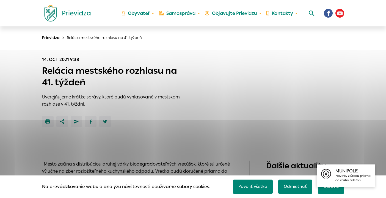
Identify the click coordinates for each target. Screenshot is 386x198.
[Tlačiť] (48, 121)
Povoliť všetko (250, 186)
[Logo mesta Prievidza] (65, 15)
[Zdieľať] (62, 121)
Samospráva (179, 15)
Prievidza (51, 37)
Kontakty (279, 15)
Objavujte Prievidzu (232, 15)
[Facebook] (328, 15)
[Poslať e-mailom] (76, 121)
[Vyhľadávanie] (310, 15)
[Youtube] (339, 15)
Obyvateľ (138, 15)
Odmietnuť (293, 186)
